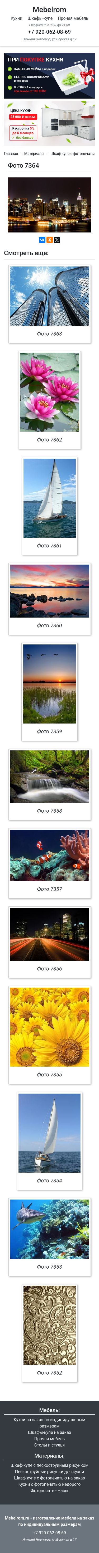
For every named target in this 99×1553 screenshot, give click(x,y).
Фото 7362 (49, 439)
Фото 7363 (49, 334)
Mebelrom (49, 9)
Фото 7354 (49, 1180)
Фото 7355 (49, 1074)
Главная (11, 154)
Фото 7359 (49, 731)
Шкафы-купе (40, 18)
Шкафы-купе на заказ (49, 1432)
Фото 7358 (49, 811)
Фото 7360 (49, 625)
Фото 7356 (49, 968)
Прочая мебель (73, 18)
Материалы (34, 154)
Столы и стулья (49, 1445)
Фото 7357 (49, 889)
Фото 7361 (49, 545)
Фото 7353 (49, 1267)
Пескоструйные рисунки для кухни (49, 1471)
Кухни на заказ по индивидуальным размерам (49, 1423)
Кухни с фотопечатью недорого (49, 1484)
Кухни (16, 18)
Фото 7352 (49, 1373)
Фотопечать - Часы (49, 1490)
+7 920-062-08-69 (49, 32)
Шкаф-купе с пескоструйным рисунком (49, 1465)
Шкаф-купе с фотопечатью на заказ (49, 1478)
